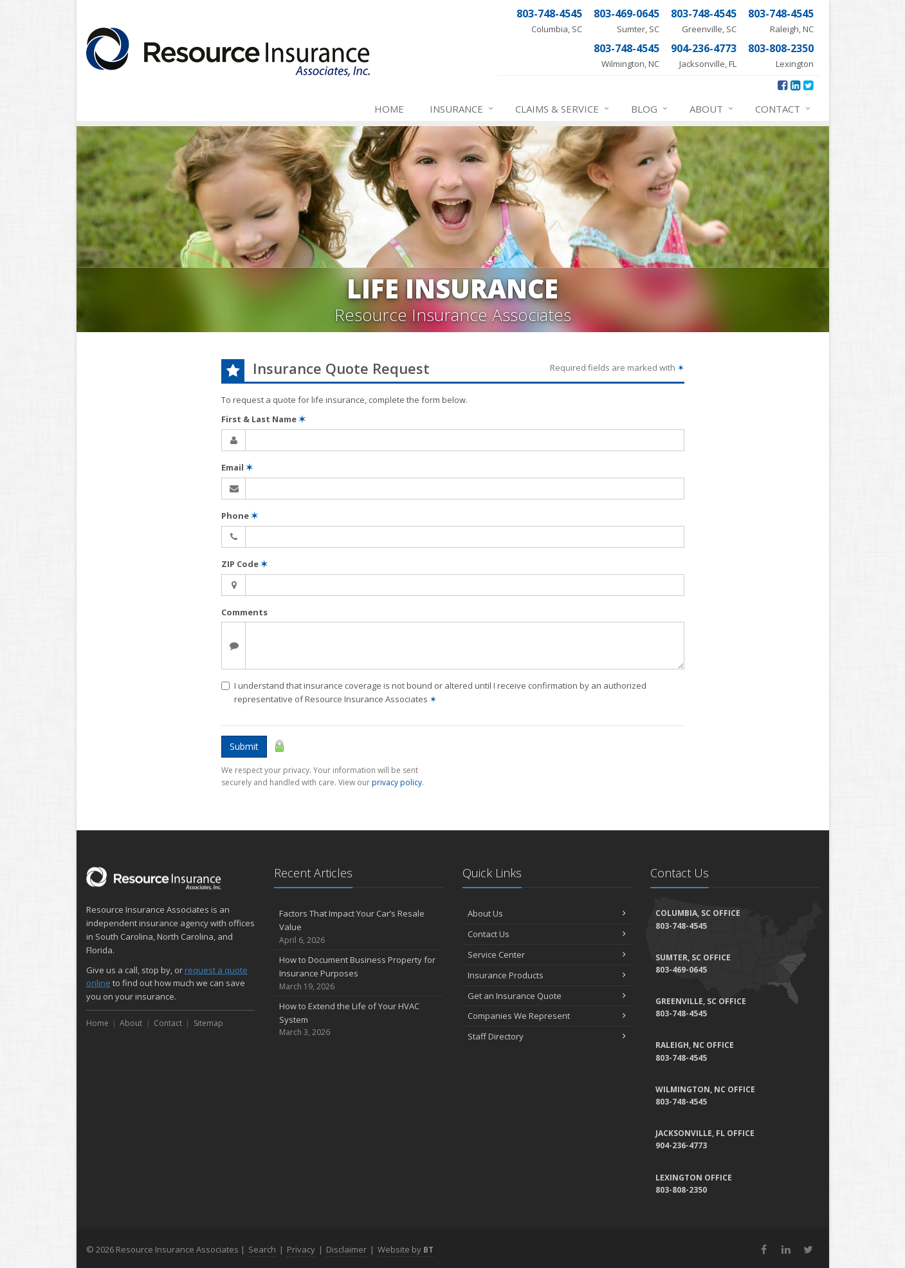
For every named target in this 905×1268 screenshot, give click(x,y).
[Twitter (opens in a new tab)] (808, 85)
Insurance (462, 109)
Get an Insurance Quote (547, 996)
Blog (650, 109)
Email (237, 467)
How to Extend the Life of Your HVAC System (358, 1019)
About (712, 109)
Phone (239, 515)
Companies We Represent (547, 1015)
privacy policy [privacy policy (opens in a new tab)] (397, 782)
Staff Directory (547, 1036)
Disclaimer (346, 1249)
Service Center (547, 954)
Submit (244, 746)
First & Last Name (263, 419)
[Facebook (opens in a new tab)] (782, 85)
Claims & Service (562, 109)
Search (262, 1249)
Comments (244, 612)
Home (389, 108)
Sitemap (208, 1023)
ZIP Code (244, 564)
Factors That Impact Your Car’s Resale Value (358, 927)
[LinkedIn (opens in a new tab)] (795, 85)
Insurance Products (547, 975)
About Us (547, 913)
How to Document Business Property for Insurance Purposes (358, 973)
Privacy (301, 1249)
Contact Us (547, 934)
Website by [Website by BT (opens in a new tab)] (406, 1249)
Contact (783, 109)
